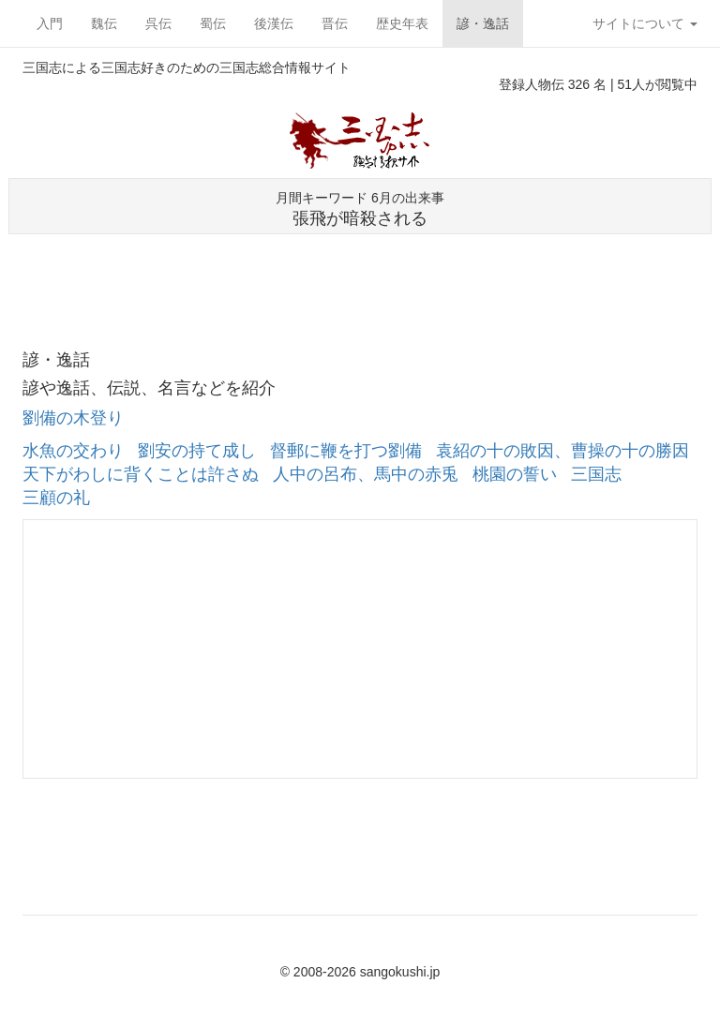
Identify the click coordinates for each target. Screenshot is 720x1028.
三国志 (596, 474)
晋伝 (335, 23)
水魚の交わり (73, 450)
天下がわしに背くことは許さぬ (140, 474)
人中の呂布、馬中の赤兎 (365, 474)
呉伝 (158, 23)
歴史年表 (402, 23)
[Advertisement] (360, 272)
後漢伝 (273, 23)
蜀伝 (213, 23)
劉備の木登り (73, 418)
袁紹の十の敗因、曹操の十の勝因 (562, 450)
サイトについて (645, 23)
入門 (50, 23)
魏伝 (104, 23)
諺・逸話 (483, 23)
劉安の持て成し (197, 450)
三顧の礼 (56, 497)
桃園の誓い (514, 474)
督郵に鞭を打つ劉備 (346, 450)
